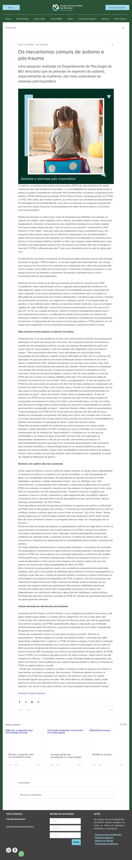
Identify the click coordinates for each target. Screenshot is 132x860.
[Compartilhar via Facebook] (19, 702)
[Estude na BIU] (117, 7)
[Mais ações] (112, 44)
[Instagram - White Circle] (8, 850)
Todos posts (10, 27)
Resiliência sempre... (102, 754)
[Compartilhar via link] (38, 702)
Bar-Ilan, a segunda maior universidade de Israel (21, 755)
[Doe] (11, 7)
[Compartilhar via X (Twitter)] (26, 702)
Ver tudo (123, 724)
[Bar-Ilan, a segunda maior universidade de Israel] (24, 739)
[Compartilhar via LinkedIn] (32, 702)
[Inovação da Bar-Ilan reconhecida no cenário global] (66, 739)
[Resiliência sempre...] (108, 739)
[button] (123, 27)
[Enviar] (76, 842)
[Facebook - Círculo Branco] (14, 850)
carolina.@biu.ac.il (20, 826)
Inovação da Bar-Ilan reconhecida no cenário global (66, 755)
